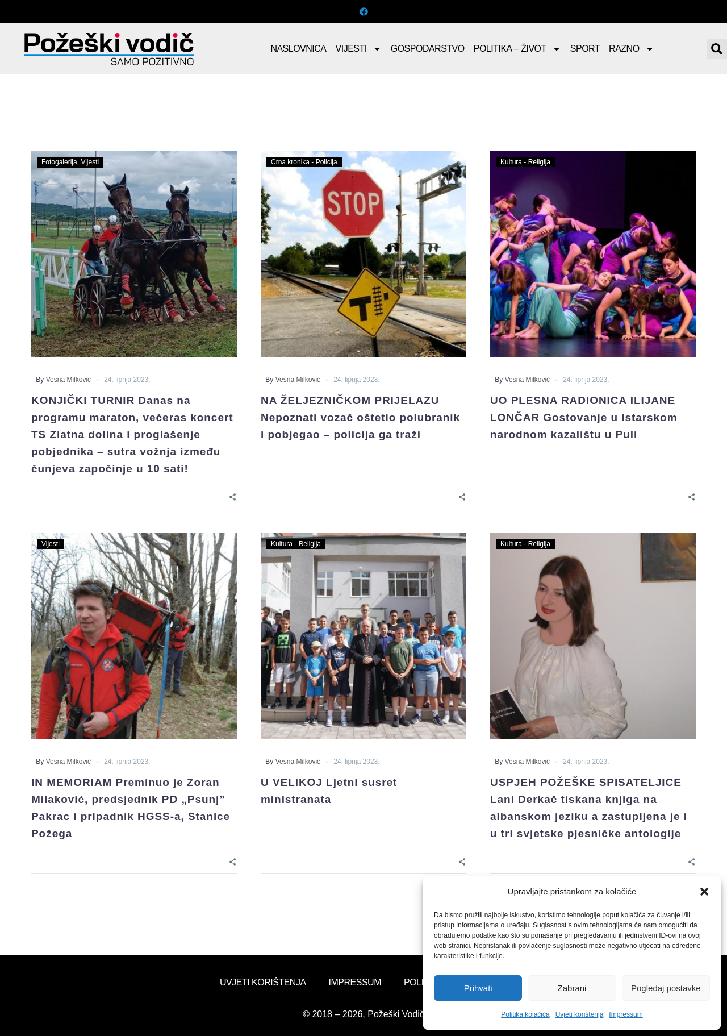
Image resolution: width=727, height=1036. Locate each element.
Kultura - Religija (525, 162)
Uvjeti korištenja (579, 1014)
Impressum (625, 1014)
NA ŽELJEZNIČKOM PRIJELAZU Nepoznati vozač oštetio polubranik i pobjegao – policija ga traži (360, 417)
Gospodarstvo (428, 48)
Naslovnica (298, 48)
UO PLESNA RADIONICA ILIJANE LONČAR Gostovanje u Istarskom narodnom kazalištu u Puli (584, 417)
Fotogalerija (59, 162)
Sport (585, 48)
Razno (631, 49)
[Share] (232, 496)
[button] (704, 891)
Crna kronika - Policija (304, 162)
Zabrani (572, 988)
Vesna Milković (68, 380)
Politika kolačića (525, 1014)
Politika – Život (517, 49)
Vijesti (359, 49)
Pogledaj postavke (666, 988)
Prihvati (478, 988)
